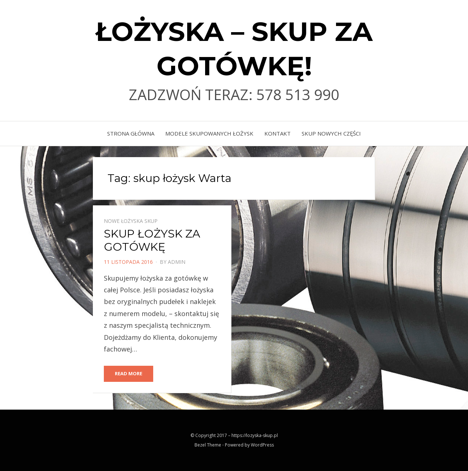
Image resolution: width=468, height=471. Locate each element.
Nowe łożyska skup (131, 220)
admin (176, 261)
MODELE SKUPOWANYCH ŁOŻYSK (209, 133)
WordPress (262, 445)
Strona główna (130, 133)
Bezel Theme (208, 445)
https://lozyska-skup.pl (254, 435)
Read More (128, 373)
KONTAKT (277, 133)
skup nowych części (331, 133)
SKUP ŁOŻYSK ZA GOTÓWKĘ (152, 240)
